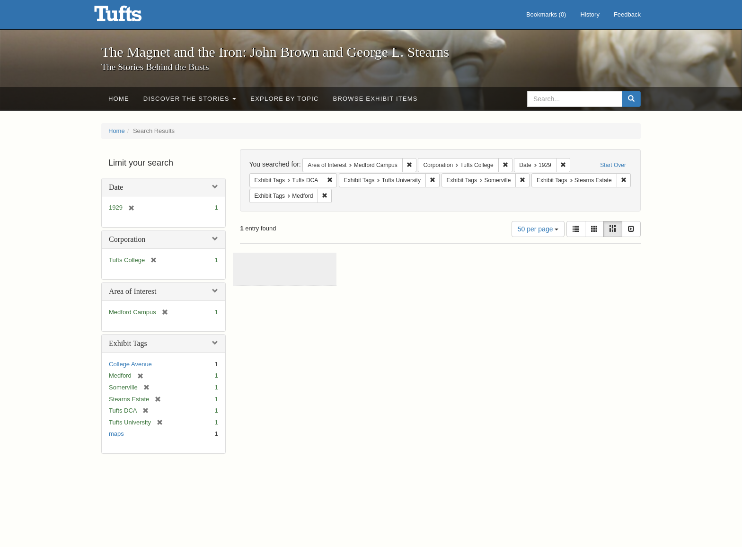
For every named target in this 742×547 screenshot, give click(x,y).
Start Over (613, 165)
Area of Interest (132, 291)
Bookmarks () (546, 14)
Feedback (627, 14)
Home (118, 98)
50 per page (538, 229)
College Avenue (130, 364)
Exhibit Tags (128, 343)
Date (116, 187)
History (589, 14)
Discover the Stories (190, 98)
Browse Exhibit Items (375, 98)
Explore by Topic (284, 98)
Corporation (127, 239)
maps (116, 433)
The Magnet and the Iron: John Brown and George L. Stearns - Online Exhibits (129, 16)
